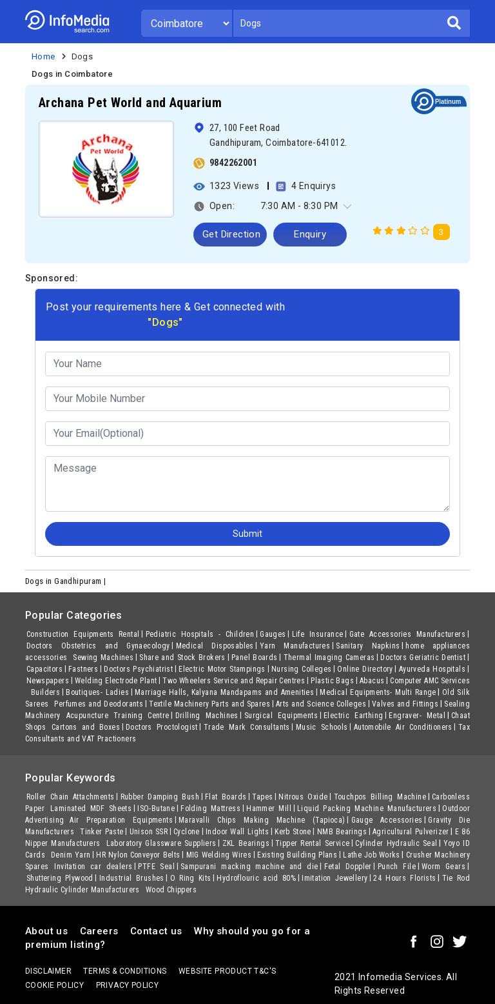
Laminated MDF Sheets (90, 808)
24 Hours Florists (404, 878)
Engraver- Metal (417, 715)
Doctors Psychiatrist (138, 669)
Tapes (262, 796)
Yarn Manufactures (295, 645)
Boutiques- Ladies (97, 692)
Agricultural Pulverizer (411, 831)
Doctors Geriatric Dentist (422, 657)
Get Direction (231, 234)
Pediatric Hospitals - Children (200, 634)
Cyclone (186, 831)
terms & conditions (124, 971)
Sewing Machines (103, 657)
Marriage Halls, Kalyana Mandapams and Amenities (224, 692)
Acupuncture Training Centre (118, 715)
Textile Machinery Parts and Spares (209, 703)
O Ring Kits (190, 878)
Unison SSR (149, 831)
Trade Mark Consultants (247, 727)
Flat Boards (225, 796)
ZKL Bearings (245, 843)
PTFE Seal (156, 866)
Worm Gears (443, 866)
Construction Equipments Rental (83, 634)
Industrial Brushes (131, 878)
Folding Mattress (210, 808)
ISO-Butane (156, 808)
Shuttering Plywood (59, 878)
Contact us (156, 931)
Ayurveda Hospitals (432, 669)
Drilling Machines (206, 715)
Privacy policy (127, 985)
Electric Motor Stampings (222, 669)
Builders (45, 692)
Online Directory (365, 669)
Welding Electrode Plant (116, 680)
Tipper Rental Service (312, 843)
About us (46, 931)
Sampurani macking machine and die (249, 866)
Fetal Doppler (348, 866)
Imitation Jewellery (334, 878)
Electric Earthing (353, 715)
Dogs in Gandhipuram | (66, 581)
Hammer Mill (268, 808)
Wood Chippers (171, 889)
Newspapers (47, 680)
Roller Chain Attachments (70, 796)
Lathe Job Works (371, 854)
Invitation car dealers (93, 866)
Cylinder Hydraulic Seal (396, 843)
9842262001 (233, 162)
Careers (99, 931)
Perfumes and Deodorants (98, 703)
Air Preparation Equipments (121, 820)
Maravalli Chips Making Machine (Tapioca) (262, 820)
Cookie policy (54, 985)
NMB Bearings (342, 831)
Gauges (273, 634)
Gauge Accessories (387, 820)
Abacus (372, 680)
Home (43, 56)
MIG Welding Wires (219, 854)
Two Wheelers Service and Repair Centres (233, 680)
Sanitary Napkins (368, 645)
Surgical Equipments (281, 715)
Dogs (82, 56)
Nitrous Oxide (302, 796)
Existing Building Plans (297, 854)
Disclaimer (48, 971)
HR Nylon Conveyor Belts (138, 854)
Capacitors (44, 669)
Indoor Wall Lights (237, 831)
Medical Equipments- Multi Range (378, 692)
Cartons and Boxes (86, 727)
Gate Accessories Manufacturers (407, 634)
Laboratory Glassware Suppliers (161, 843)
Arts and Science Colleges (321, 703)
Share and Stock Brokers (182, 657)
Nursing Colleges (301, 669)
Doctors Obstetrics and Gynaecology (98, 645)
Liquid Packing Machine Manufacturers (366, 808)
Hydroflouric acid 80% (256, 878)
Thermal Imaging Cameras (329, 657)
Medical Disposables (215, 645)
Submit (247, 533)
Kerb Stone (293, 831)
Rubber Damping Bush (160, 796)
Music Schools (322, 727)
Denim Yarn (70, 854)
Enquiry (310, 234)
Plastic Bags (332, 680)
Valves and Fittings (405, 703)
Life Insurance (318, 634)
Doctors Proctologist (162, 727)
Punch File (397, 866)
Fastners (83, 669)
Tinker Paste (101, 831)
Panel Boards (254, 657)
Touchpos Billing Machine (380, 796)
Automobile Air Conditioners (403, 727)
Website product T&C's (227, 971)
